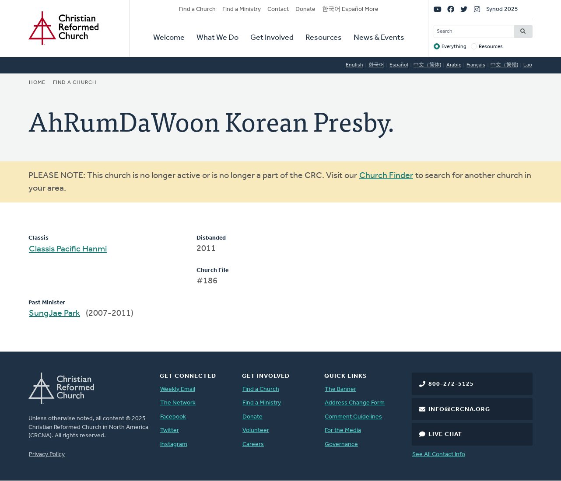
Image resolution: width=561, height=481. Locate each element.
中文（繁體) (504, 65)
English (354, 65)
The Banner (340, 389)
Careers (253, 444)
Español (398, 65)
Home (37, 82)
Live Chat (445, 434)
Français (475, 65)
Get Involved (272, 38)
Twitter (169, 430)
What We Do (217, 38)
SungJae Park (54, 313)
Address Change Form (355, 403)
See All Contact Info (438, 454)
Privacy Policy (47, 454)
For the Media (343, 430)
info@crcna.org (459, 409)
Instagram (173, 444)
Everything (454, 46)
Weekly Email (177, 389)
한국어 (376, 65)
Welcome (169, 38)
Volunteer (255, 430)
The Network (178, 403)
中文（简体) (427, 65)
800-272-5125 (451, 384)
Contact (278, 9)
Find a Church (197, 9)
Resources (323, 38)
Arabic (453, 65)
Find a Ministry (241, 9)
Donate (305, 9)
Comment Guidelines (353, 417)
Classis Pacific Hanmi (68, 249)
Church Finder (386, 175)
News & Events (379, 38)
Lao (527, 65)
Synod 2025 (502, 9)
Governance (341, 444)
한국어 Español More (350, 9)
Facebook (173, 417)
